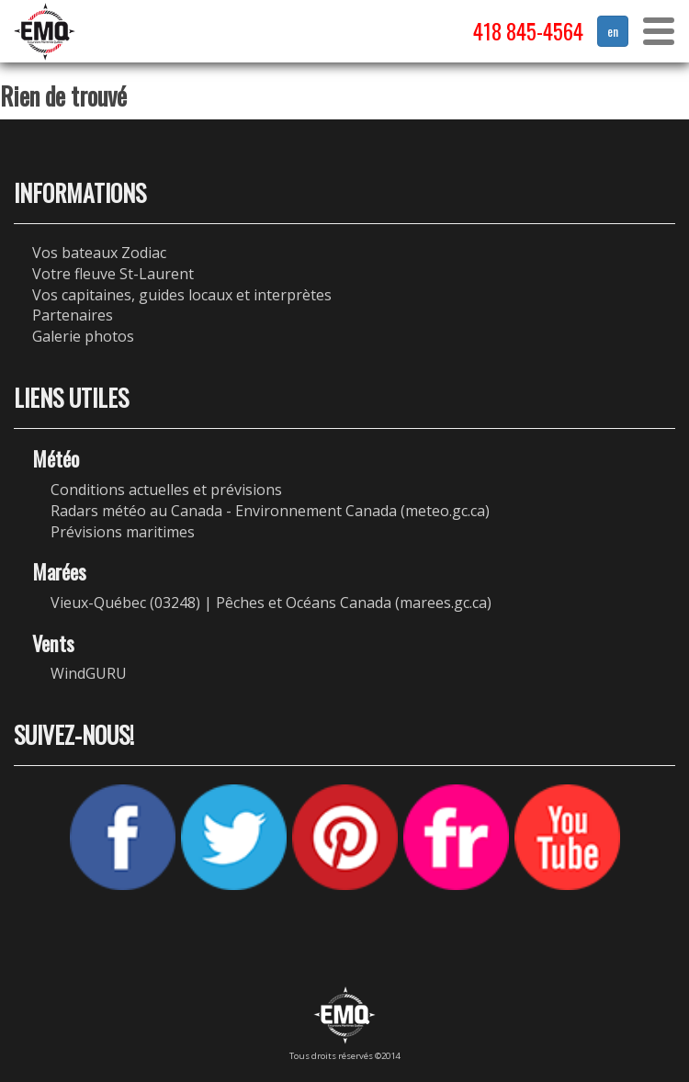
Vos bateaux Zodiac (99, 252)
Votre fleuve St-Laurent (113, 274)
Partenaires (72, 315)
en (612, 30)
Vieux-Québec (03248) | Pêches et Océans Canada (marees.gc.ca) (271, 602)
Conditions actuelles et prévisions (166, 489)
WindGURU (89, 673)
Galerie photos (83, 336)
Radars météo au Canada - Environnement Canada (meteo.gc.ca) (270, 511)
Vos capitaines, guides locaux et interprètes (182, 295)
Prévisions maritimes (123, 532)
